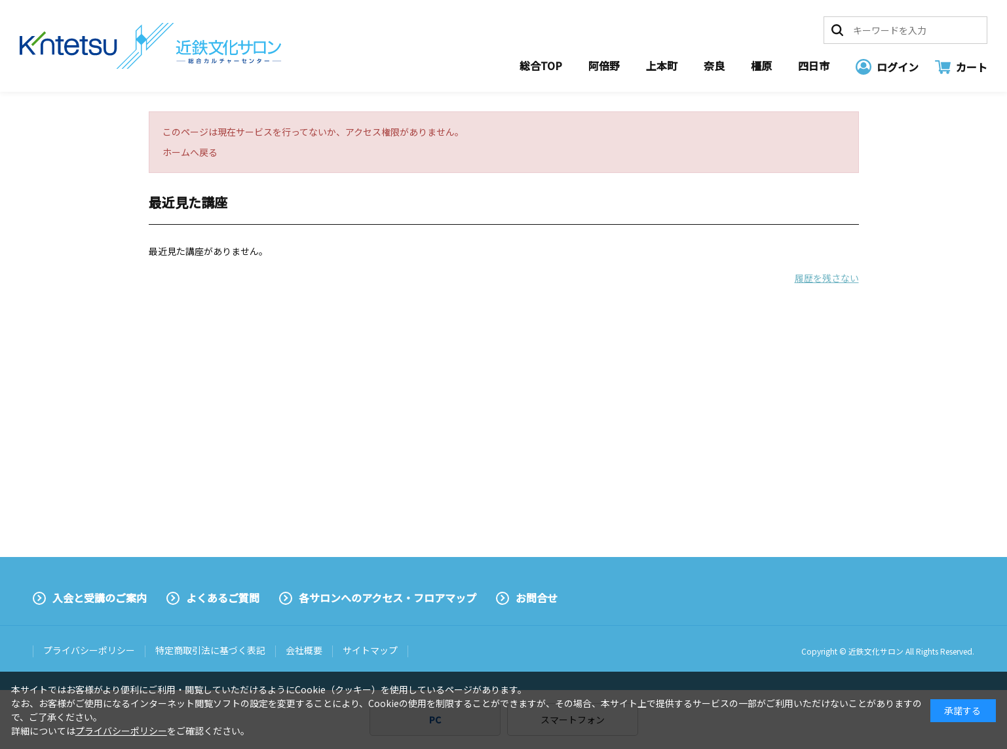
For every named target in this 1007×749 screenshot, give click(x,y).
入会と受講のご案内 (99, 597)
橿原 (761, 65)
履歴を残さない (827, 277)
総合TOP (541, 65)
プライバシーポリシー (89, 650)
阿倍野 (604, 65)
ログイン (898, 67)
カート (971, 67)
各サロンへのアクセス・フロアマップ (387, 597)
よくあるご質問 (222, 597)
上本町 (661, 65)
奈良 (714, 65)
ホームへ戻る (190, 152)
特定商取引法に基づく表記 (210, 650)
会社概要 (304, 650)
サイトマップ (370, 650)
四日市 (813, 65)
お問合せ (537, 597)
